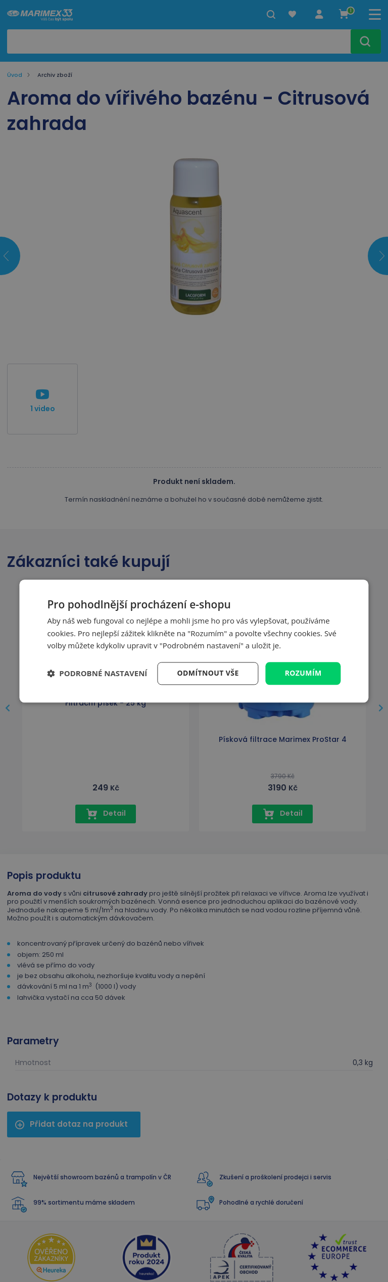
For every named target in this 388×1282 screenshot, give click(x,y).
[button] (97, 673)
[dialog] (193, 641)
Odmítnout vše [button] (208, 673)
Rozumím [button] (303, 673)
